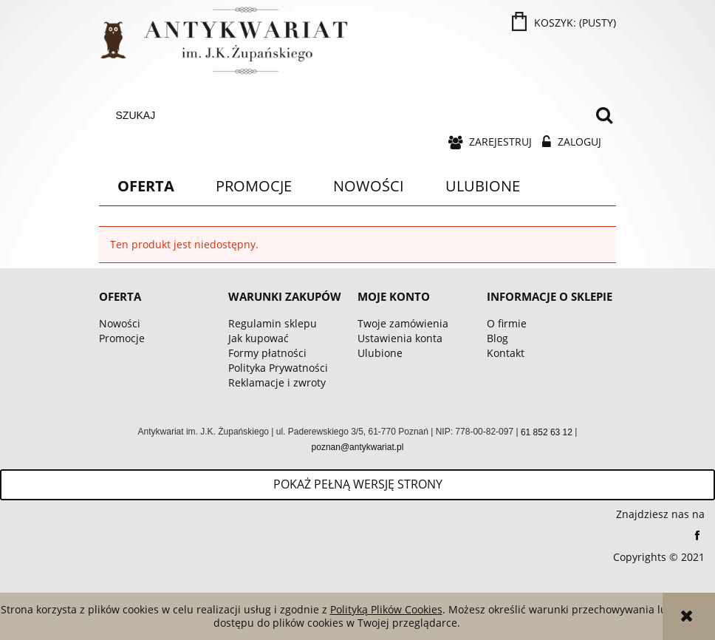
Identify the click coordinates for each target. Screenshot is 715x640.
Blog (497, 338)
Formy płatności (267, 353)
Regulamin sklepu (272, 323)
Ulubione (380, 353)
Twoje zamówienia (403, 323)
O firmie (507, 323)
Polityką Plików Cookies (386, 609)
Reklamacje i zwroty (277, 382)
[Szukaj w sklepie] (348, 115)
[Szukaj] (604, 115)
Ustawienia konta (400, 338)
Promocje (122, 338)
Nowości (119, 323)
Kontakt (505, 353)
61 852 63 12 (546, 432)
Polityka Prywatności (278, 368)
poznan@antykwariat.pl (358, 447)
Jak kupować (258, 338)
